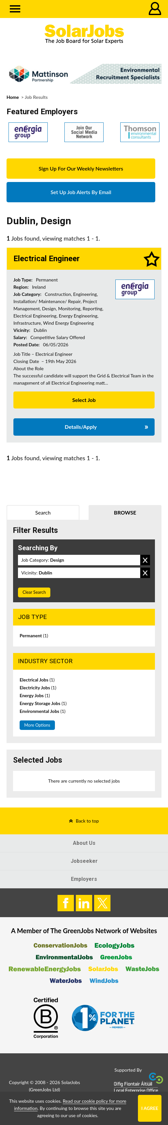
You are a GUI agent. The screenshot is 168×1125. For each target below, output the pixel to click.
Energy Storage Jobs (43, 703)
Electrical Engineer (46, 258)
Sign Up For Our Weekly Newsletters (81, 168)
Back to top (87, 821)
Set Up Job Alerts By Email (81, 192)
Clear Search (34, 592)
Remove (145, 560)
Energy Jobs (35, 695)
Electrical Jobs (37, 679)
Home (13, 97)
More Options (37, 725)
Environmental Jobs (42, 711)
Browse (125, 512)
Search (43, 512)
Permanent (34, 635)
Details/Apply (81, 427)
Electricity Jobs (38, 687)
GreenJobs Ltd (44, 1089)
